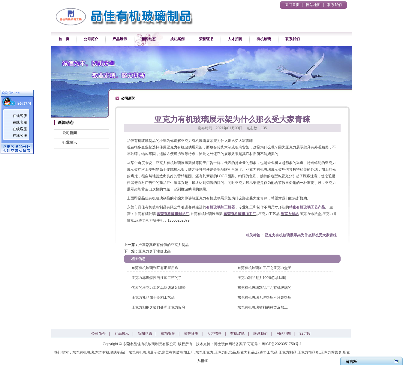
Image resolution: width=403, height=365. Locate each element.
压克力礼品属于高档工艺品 (153, 297)
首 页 (64, 39)
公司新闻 (69, 133)
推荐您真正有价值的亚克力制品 (163, 245)
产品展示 (120, 39)
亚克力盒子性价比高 (154, 251)
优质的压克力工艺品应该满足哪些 (158, 288)
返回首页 (292, 5)
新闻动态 (148, 39)
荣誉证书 (206, 39)
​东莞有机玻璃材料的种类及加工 (262, 307)
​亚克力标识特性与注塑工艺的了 (156, 278)
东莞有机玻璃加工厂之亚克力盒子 (264, 268)
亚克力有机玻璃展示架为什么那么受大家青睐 (301, 235)
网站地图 (313, 5)
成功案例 (177, 39)
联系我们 (334, 5)
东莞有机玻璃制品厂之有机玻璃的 (264, 288)
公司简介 (91, 39)
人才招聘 (235, 39)
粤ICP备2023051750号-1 (282, 344)
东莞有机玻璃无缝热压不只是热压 (264, 297)
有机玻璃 (264, 39)
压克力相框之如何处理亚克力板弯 (158, 307)
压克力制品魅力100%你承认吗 (261, 278)
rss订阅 (305, 333)
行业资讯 (69, 142)
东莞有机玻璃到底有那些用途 (154, 268)
